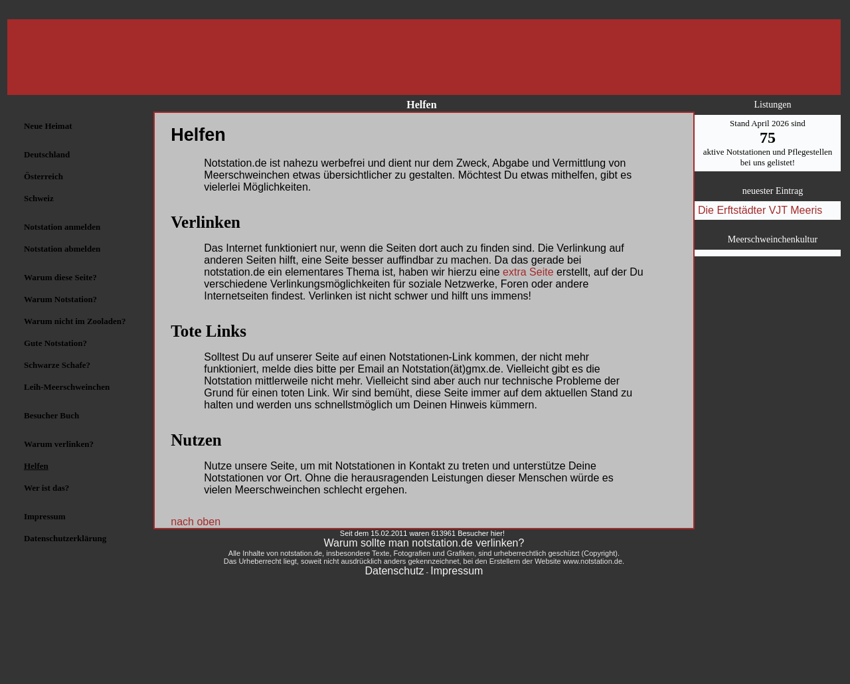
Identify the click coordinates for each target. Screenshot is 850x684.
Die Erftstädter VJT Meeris (760, 210)
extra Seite (528, 272)
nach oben (195, 521)
